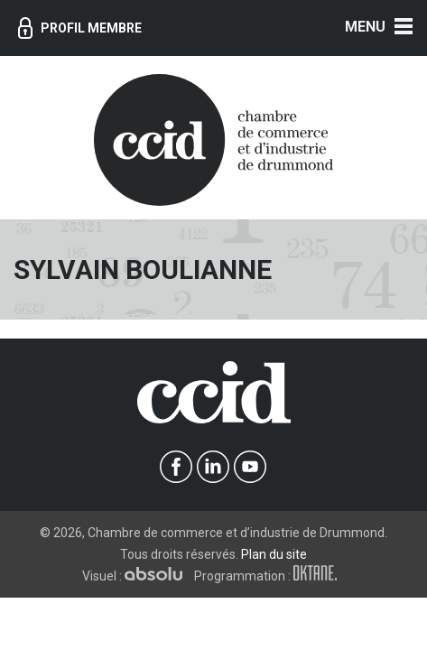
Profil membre (80, 28)
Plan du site (274, 554)
